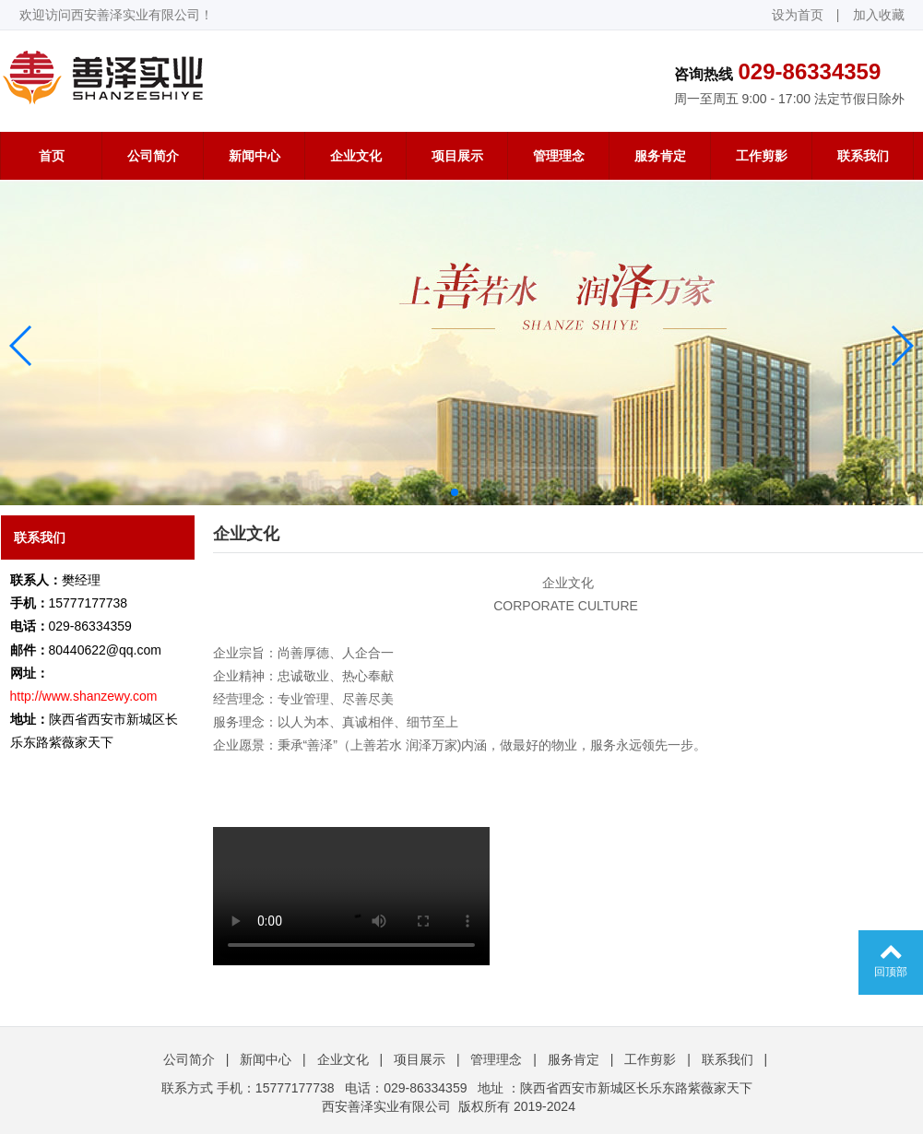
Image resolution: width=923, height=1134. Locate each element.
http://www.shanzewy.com (84, 696)
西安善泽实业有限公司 (386, 1106)
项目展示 (457, 155)
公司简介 (153, 155)
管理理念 (559, 155)
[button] (21, 345)
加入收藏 (879, 14)
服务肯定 (660, 155)
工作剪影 (761, 155)
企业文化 (356, 155)
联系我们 (863, 155)
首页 (52, 155)
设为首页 (797, 14)
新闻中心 (254, 155)
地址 (490, 1088)
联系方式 (187, 1088)
